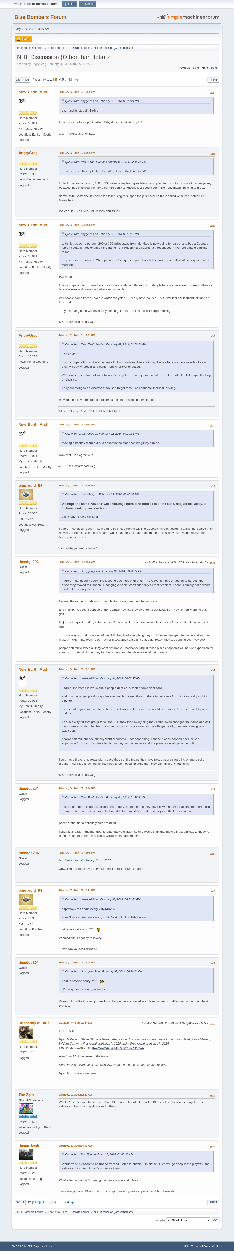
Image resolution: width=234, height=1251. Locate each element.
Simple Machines (42, 1246)
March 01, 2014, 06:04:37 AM (75, 1145)
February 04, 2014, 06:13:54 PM (76, 788)
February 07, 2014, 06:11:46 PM (76, 853)
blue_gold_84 (30, 485)
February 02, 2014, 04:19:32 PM (76, 335)
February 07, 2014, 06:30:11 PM (76, 890)
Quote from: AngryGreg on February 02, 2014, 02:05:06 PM (102, 494)
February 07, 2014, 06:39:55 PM (76, 962)
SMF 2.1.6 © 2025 (22, 1246)
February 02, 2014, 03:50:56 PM (76, 152)
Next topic (209, 67)
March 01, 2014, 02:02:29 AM (75, 1094)
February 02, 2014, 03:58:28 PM (76, 225)
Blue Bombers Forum (40, 17)
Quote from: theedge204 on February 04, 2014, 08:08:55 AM (102, 678)
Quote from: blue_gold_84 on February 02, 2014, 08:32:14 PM (103, 571)
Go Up (20, 1202)
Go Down (22, 79)
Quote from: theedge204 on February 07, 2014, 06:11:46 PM (102, 899)
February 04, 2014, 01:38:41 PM (76, 669)
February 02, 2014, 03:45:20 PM (76, 92)
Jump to (160, 1220)
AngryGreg (28, 153)
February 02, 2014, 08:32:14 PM (76, 485)
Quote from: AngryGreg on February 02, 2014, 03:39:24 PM (102, 101)
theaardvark (29, 1146)
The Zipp (26, 1095)
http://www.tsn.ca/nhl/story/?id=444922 (118, 1047)
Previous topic (188, 67)
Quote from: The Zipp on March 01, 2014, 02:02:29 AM (99, 1154)
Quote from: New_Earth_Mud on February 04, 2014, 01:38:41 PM (105, 797)
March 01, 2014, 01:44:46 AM (75, 1023)
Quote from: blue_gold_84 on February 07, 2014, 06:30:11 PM (103, 971)
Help (186, 1246)
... (66, 79)
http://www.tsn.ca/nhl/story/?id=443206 (85, 860)
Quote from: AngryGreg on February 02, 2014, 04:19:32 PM (102, 433)
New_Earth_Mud (33, 92)
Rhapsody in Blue (34, 1023)
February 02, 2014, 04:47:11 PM (76, 424)
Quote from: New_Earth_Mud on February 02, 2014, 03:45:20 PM (105, 162)
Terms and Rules (200, 1246)
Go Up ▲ (217, 1246)
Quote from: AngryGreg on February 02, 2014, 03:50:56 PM (102, 234)
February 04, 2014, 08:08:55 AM (76, 561)
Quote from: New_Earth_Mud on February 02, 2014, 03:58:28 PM (105, 344)
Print (213, 79)
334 (71, 79)
